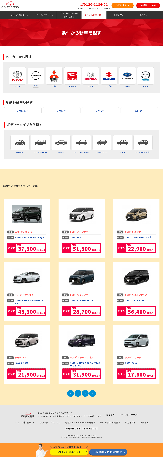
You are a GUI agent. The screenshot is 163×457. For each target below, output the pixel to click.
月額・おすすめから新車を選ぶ (69, 15)
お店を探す (119, 15)
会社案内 (110, 414)
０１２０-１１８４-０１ (69, 451)
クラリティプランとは (44, 15)
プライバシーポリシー (129, 414)
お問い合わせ (123, 5)
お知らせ (144, 15)
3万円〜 (139, 110)
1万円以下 (22, 110)
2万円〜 (100, 110)
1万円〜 (61, 110)
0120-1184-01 (94, 4)
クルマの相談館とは (19, 15)
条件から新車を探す (94, 15)
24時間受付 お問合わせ (108, 451)
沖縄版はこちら (148, 5)
